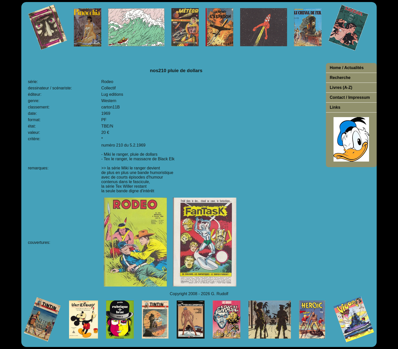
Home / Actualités (347, 68)
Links (335, 107)
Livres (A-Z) (341, 87)
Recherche (340, 77)
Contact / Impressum (350, 97)
